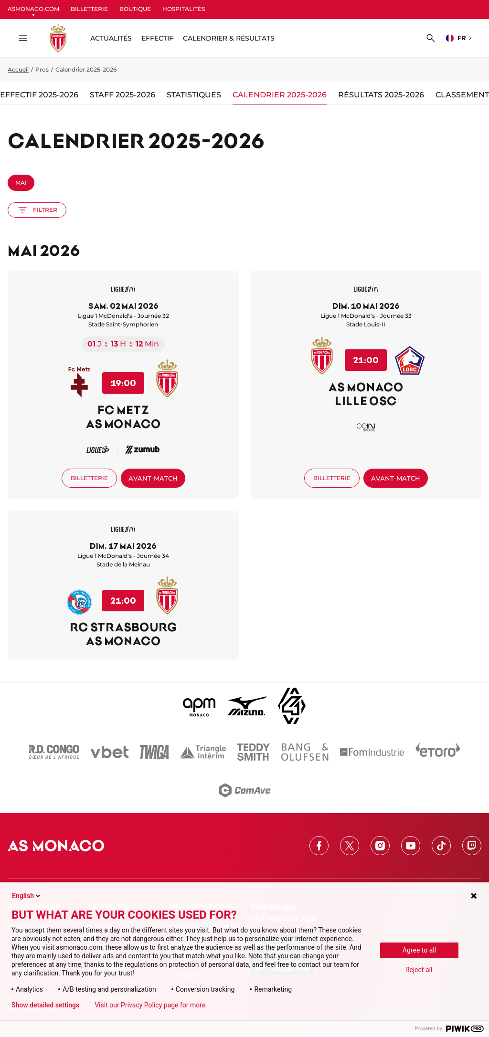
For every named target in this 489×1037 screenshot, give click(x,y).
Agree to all (419, 950)
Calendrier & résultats (229, 38)
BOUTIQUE (135, 8)
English (27, 896)
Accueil (18, 69)
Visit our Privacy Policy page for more (150, 1005)
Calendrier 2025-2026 (280, 94)
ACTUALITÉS (111, 38)
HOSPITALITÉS (183, 8)
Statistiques (194, 94)
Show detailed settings (45, 1005)
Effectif (157, 38)
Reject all (419, 970)
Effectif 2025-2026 (39, 94)
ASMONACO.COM (33, 8)
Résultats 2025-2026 (381, 94)
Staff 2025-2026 (122, 94)
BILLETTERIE (89, 8)
